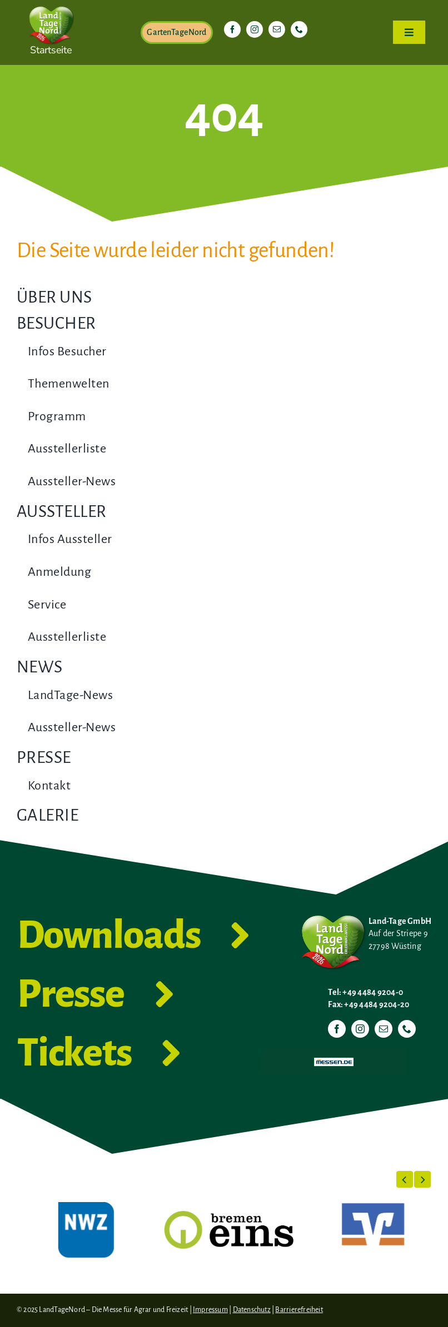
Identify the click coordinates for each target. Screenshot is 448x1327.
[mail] (276, 29)
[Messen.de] (333, 1053)
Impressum (210, 1310)
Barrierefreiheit (298, 1310)
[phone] (299, 29)
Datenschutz (252, 1310)
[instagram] (254, 29)
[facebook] (232, 29)
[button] (404, 1179)
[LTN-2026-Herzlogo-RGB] (51, 4)
